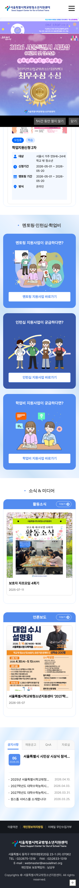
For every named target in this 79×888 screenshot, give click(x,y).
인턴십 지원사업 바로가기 (40, 377)
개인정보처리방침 (33, 827)
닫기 (74, 121)
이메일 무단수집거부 (60, 827)
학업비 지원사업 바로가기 (40, 458)
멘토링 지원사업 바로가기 (40, 297)
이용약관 (13, 827)
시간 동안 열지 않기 (50, 121)
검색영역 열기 (62, 8)
